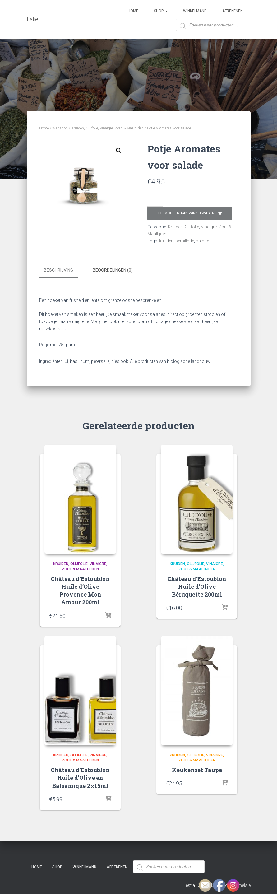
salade (202, 240)
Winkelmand (195, 11)
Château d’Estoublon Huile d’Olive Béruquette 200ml (196, 585)
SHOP (161, 11)
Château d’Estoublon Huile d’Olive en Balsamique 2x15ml (80, 777)
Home (133, 11)
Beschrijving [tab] (58, 270)
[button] (118, 150)
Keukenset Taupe (197, 769)
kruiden (166, 240)
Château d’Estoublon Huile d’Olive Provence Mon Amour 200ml (80, 589)
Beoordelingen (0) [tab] (113, 270)
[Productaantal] (155, 202)
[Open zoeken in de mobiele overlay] (211, 27)
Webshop (60, 128)
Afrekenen (232, 11)
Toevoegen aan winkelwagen (186, 213)
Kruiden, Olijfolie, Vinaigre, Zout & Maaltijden (107, 128)
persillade (184, 240)
